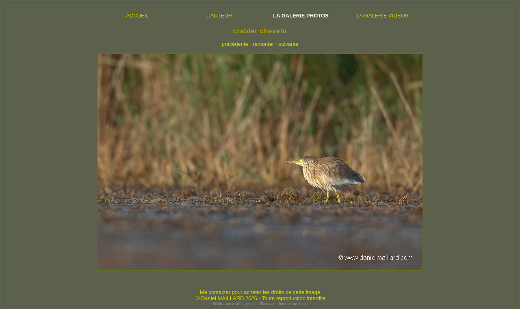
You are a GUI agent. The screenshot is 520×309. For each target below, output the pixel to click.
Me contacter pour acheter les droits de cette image (260, 292)
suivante (288, 44)
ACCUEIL (137, 16)
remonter (263, 44)
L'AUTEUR (219, 16)
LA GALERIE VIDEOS (383, 16)
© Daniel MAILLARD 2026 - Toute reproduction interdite (261, 298)
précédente (235, 44)
